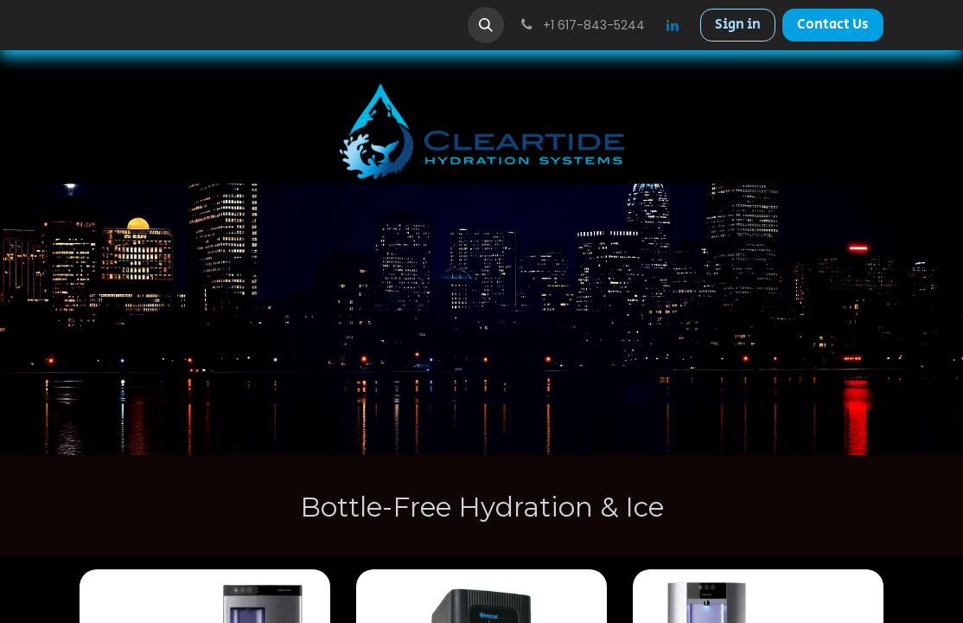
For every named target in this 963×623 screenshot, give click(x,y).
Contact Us (833, 25)
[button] (486, 25)
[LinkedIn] (672, 25)
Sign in (738, 25)
